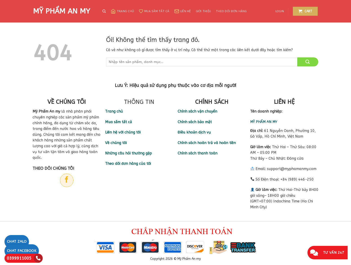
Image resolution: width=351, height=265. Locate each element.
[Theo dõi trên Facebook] (66, 180)
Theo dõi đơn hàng (231, 11)
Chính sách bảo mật (195, 122)
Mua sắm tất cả (154, 11)
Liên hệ (182, 11)
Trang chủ (122, 11)
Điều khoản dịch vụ (194, 132)
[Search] (104, 11)
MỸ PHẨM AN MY (61, 11)
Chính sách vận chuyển (197, 111)
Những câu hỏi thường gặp (128, 153)
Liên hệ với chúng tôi (123, 132)
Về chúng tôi (116, 143)
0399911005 (19, 258)
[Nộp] (307, 61)
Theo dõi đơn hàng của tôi (128, 163)
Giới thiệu (203, 11)
